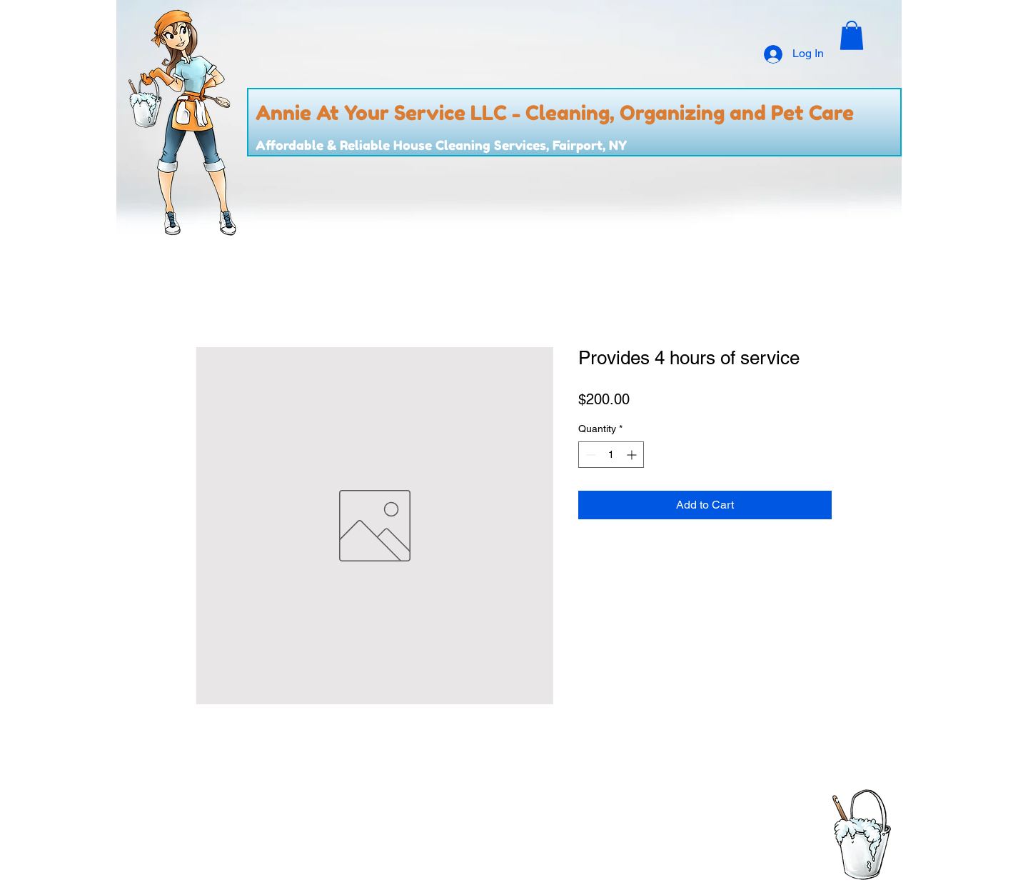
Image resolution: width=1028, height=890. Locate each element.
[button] (852, 35)
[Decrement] (589, 454)
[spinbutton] (611, 454)
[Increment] (633, 454)
